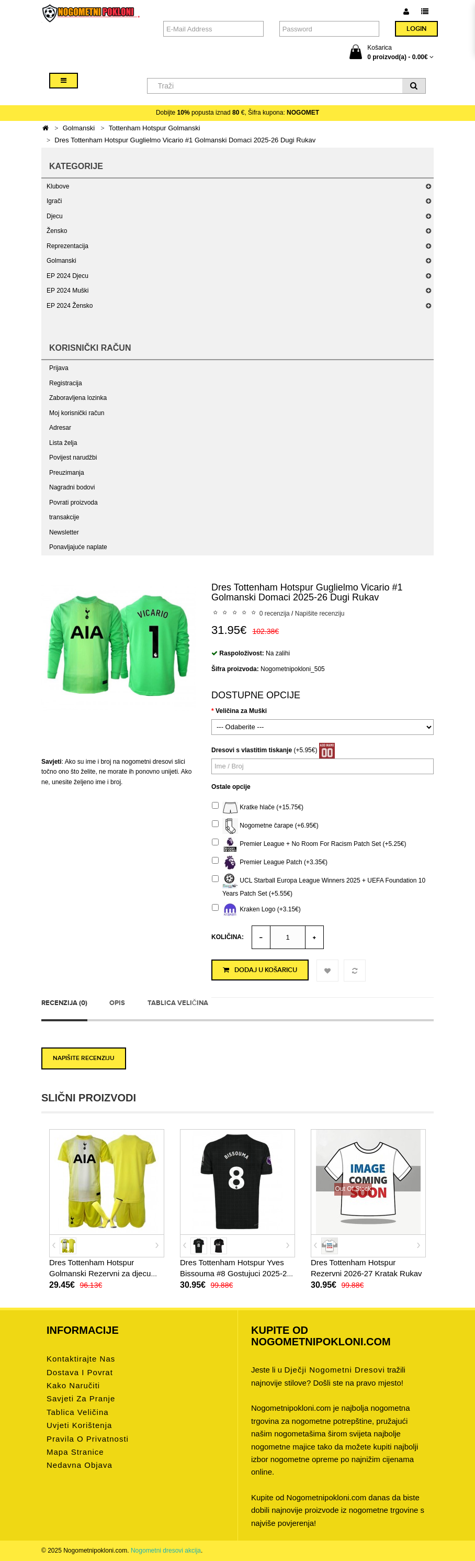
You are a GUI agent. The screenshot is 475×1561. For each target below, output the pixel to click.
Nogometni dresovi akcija (166, 1550)
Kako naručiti (73, 1385)
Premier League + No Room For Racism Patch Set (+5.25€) (309, 844)
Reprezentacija (67, 246)
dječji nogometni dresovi (334, 1369)
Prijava (59, 368)
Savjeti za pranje (81, 1398)
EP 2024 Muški (68, 290)
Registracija (65, 383)
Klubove (58, 186)
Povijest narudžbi (73, 457)
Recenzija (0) (64, 1003)
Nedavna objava (79, 1464)
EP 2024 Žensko (70, 305)
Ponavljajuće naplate (78, 547)
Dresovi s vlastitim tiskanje (251, 750)
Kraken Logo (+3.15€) (256, 910)
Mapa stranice (75, 1451)
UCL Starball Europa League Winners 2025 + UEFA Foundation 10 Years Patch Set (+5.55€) (318, 885)
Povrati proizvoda (73, 502)
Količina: (227, 937)
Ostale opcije (231, 786)
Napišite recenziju (320, 613)
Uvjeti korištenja (79, 1425)
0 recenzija (274, 613)
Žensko (57, 231)
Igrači (54, 201)
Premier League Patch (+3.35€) (269, 863)
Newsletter (64, 532)
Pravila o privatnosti (88, 1438)
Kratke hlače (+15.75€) (257, 808)
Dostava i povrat (80, 1371)
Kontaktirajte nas (81, 1358)
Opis (117, 1003)
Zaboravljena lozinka (78, 398)
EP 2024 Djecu (67, 276)
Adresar (60, 427)
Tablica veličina (178, 1003)
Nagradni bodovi (72, 487)
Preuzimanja (66, 472)
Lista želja (63, 443)
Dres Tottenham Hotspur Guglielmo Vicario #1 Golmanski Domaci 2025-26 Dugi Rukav (184, 140)
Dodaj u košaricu (260, 970)
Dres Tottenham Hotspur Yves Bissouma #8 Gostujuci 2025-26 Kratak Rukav (235, 1273)
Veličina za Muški (241, 711)
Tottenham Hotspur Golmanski (154, 128)
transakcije (64, 517)
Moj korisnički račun (76, 413)
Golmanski (79, 128)
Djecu (55, 216)
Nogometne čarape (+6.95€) (265, 826)
